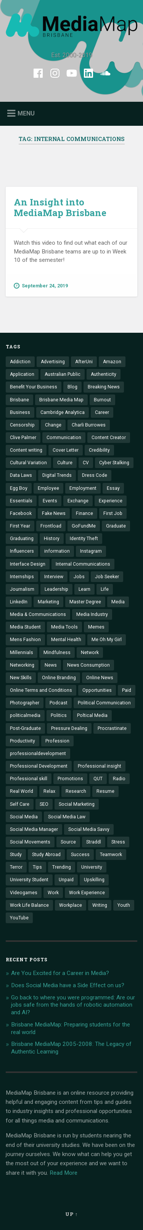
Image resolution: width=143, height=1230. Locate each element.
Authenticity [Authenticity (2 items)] (103, 374)
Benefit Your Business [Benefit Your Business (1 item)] (33, 387)
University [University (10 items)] (91, 867)
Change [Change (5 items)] (53, 425)
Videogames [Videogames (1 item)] (23, 892)
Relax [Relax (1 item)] (49, 791)
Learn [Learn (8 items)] (84, 589)
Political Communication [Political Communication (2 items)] (104, 703)
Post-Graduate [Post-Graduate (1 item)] (25, 728)
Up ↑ (71, 1214)
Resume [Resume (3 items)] (105, 791)
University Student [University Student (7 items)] (29, 879)
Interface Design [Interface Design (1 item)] (27, 564)
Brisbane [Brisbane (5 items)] (19, 400)
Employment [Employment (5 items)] (82, 488)
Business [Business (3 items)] (20, 412)
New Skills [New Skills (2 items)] (21, 677)
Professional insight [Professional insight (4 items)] (99, 766)
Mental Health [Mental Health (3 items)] (66, 639)
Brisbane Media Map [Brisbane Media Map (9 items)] (61, 400)
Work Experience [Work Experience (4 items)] (87, 892)
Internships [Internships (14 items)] (22, 576)
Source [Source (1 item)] (68, 842)
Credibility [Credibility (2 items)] (99, 450)
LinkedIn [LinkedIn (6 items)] (18, 602)
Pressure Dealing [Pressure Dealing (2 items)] (69, 728)
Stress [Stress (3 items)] (118, 842)
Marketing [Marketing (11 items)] (48, 602)
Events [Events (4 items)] (50, 501)
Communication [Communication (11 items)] (64, 437)
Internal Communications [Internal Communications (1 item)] (83, 564)
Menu (26, 113)
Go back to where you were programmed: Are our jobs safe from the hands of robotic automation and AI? (73, 1005)
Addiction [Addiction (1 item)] (20, 361)
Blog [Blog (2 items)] (72, 387)
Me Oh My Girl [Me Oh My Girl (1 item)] (107, 639)
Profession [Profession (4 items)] (57, 741)
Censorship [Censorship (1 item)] (22, 425)
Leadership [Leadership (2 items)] (56, 589)
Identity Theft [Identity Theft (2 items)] (84, 538)
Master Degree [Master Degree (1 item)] (85, 602)
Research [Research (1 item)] (76, 791)
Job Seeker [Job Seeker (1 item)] (107, 576)
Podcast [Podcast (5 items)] (58, 703)
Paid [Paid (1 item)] (126, 690)
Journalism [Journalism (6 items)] (22, 589)
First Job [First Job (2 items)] (112, 513)
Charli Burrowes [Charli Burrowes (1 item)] (89, 425)
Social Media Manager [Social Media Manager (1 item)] (34, 829)
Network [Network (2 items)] (90, 652)
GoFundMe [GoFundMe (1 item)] (84, 526)
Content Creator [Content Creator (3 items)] (109, 437)
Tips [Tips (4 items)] (37, 867)
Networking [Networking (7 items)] (22, 665)
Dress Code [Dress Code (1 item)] (94, 475)
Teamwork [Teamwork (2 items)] (111, 854)
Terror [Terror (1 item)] (16, 867)
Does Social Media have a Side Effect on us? (67, 985)
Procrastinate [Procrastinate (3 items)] (112, 728)
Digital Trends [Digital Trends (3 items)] (57, 475)
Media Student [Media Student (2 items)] (25, 627)
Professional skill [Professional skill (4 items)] (28, 778)
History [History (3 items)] (51, 538)
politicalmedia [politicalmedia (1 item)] (25, 715)
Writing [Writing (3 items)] (99, 905)
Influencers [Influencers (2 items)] (22, 551)
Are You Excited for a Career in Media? (60, 973)
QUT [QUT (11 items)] (98, 778)
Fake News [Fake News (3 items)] (54, 513)
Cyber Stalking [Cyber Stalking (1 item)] (114, 462)
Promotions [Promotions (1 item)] (70, 778)
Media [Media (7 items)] (118, 602)
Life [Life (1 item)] (105, 589)
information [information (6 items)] (57, 551)
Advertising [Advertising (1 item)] (53, 361)
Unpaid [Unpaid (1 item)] (66, 879)
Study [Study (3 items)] (16, 854)
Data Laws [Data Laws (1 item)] (21, 475)
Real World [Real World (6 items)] (21, 791)
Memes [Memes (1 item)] (96, 627)
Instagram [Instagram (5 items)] (91, 551)
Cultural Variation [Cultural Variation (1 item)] (28, 462)
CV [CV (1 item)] (86, 462)
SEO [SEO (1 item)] (44, 804)
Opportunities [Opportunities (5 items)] (97, 690)
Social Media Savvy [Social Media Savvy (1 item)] (88, 829)
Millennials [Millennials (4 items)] (21, 652)
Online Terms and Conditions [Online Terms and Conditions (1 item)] (41, 690)
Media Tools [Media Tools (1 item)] (64, 627)
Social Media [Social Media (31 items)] (24, 816)
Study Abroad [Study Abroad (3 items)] (46, 854)
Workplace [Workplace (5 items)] (70, 905)
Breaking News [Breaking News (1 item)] (104, 387)
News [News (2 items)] (51, 665)
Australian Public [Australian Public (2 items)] (62, 374)
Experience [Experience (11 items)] (110, 501)
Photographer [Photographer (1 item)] (24, 703)
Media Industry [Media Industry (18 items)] (92, 614)
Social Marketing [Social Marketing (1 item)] (77, 804)
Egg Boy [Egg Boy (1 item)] (18, 488)
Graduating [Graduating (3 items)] (22, 538)
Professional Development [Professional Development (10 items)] (38, 766)
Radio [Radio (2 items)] (119, 778)
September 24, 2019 (41, 286)
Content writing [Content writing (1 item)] (26, 450)
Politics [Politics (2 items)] (59, 715)
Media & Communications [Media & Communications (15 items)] (38, 614)
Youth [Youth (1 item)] (123, 905)
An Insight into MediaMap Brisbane (60, 207)
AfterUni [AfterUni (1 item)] (84, 361)
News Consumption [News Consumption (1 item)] (88, 665)
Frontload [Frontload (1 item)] (50, 526)
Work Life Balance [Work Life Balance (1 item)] (29, 905)
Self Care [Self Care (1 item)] (19, 804)
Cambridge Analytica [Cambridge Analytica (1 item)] (62, 412)
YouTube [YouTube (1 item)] (19, 917)
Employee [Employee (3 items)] (48, 488)
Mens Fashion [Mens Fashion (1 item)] (25, 639)
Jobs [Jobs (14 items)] (79, 576)
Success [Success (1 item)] (80, 854)
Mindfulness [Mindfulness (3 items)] (57, 652)
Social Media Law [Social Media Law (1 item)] (66, 816)
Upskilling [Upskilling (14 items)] (94, 879)
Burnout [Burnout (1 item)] (102, 400)
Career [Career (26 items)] (102, 412)
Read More (63, 1172)
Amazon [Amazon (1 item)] (112, 361)
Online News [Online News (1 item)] (99, 677)
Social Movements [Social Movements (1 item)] (30, 842)
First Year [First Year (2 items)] (20, 526)
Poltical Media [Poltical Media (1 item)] (92, 715)
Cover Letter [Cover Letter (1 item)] (66, 450)
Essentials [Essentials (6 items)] (21, 501)
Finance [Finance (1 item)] (84, 513)
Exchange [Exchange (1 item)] (77, 501)
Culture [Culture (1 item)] (64, 462)
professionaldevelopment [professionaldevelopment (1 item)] (38, 753)
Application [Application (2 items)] (22, 374)
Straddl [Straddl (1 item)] (93, 842)
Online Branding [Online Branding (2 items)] (59, 677)
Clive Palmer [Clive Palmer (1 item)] (23, 437)
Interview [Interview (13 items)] (53, 576)
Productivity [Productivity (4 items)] (22, 741)
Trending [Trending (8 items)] (61, 867)
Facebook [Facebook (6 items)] (21, 513)
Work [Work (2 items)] (53, 892)
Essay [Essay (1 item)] (113, 488)
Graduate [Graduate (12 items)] (116, 526)
